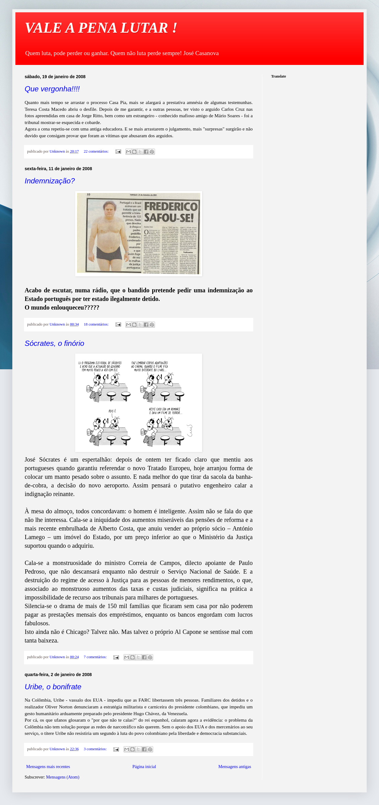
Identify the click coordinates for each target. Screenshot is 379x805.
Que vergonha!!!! (52, 89)
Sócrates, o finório (54, 343)
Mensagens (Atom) (62, 777)
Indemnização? (50, 181)
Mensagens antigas (234, 766)
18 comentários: (97, 324)
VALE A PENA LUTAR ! (101, 27)
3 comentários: (96, 749)
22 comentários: (97, 151)
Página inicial (144, 766)
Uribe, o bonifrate (53, 687)
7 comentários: (96, 657)
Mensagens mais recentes (48, 766)
